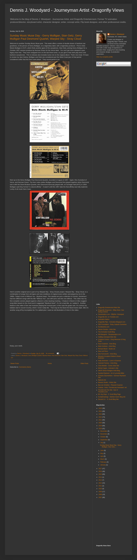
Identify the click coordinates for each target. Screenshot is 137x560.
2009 (100, 491)
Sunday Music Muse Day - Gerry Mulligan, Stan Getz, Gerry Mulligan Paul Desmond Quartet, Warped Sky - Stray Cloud (46, 37)
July (101, 442)
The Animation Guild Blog (106, 332)
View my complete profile (104, 57)
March (102, 459)
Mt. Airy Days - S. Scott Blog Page (109, 394)
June (102, 450)
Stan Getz (64, 355)
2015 (100, 474)
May (102, 453)
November (104, 434)
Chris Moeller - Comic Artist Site (108, 366)
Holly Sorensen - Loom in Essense (109, 361)
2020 (100, 423)
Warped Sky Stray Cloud (75, 355)
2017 (100, 468)
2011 (100, 486)
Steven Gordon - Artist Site (107, 329)
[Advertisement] (107, 511)
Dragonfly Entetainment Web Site (109, 307)
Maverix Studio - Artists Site (107, 382)
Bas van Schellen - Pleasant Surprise (110, 385)
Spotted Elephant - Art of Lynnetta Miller (111, 373)
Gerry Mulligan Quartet (35, 355)
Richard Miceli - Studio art (106, 349)
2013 (100, 480)
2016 (100, 471)
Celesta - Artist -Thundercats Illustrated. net (112, 387)
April (102, 456)
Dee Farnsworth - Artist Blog (107, 354)
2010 (100, 489)
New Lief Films (103, 351)
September (104, 440)
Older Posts (84, 363)
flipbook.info (102, 380)
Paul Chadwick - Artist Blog (107, 344)
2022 (100, 417)
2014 (100, 477)
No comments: (50, 353)
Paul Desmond (56, 355)
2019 (100, 426)
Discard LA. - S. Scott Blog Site (108, 399)
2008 (100, 494)
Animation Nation (103, 319)
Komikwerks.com (103, 327)
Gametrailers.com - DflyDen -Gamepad (111, 314)
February (103, 462)
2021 (100, 420)
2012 (100, 483)
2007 (100, 497)
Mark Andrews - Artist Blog (107, 346)
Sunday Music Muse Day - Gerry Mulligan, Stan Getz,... (110, 446)
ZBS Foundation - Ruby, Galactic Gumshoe (112, 324)
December (104, 431)
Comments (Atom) (25, 367)
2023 (100, 414)
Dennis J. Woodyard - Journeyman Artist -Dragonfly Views (67, 10)
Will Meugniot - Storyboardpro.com (109, 334)
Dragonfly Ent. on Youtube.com (108, 317)
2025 (100, 408)
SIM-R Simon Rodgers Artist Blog (109, 370)
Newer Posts (14, 363)
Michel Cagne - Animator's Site (108, 368)
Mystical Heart (46, 355)
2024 (100, 411)
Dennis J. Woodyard (22, 355)
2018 (100, 428)
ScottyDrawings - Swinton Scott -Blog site (111, 397)
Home (50, 363)
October (103, 437)
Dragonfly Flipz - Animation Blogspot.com (111, 322)
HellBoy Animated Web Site (107, 337)
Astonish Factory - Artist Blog (107, 363)
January (103, 465)
